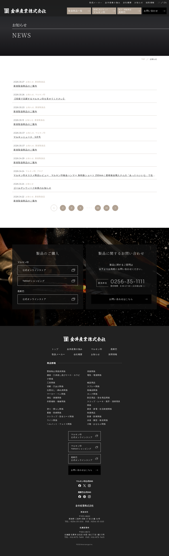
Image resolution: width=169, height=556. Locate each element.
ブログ (40, 171)
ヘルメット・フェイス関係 (59, 424)
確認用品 (91, 383)
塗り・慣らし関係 (55, 409)
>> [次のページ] (116, 208)
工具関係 (51, 383)
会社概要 (127, 2)
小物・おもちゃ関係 (96, 424)
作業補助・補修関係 (56, 401)
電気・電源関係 (94, 375)
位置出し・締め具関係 (57, 390)
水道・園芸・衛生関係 (97, 420)
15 (107, 208)
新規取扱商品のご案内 (25, 86)
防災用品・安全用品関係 (98, 398)
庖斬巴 (114, 349)
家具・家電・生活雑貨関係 (99, 409)
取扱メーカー (95, 2)
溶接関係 (91, 371)
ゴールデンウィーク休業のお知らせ (32, 188)
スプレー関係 (93, 386)
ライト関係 (52, 420)
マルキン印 (40, 94)
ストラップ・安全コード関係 (60, 416)
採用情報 (150, 2)
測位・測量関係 (54, 398)
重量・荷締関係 (54, 413)
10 (98, 208)
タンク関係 (92, 394)
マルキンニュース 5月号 (27, 137)
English (165, 3)
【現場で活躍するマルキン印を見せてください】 (39, 99)
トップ (55, 349)
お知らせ (138, 2)
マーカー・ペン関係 (56, 394)
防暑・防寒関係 (94, 416)
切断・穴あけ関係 (55, 386)
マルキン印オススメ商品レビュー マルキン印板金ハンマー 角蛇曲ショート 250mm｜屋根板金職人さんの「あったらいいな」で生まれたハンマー (84, 176)
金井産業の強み (112, 2)
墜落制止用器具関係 (56, 371)
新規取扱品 (40, 82)
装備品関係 (92, 390)
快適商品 (91, 413)
